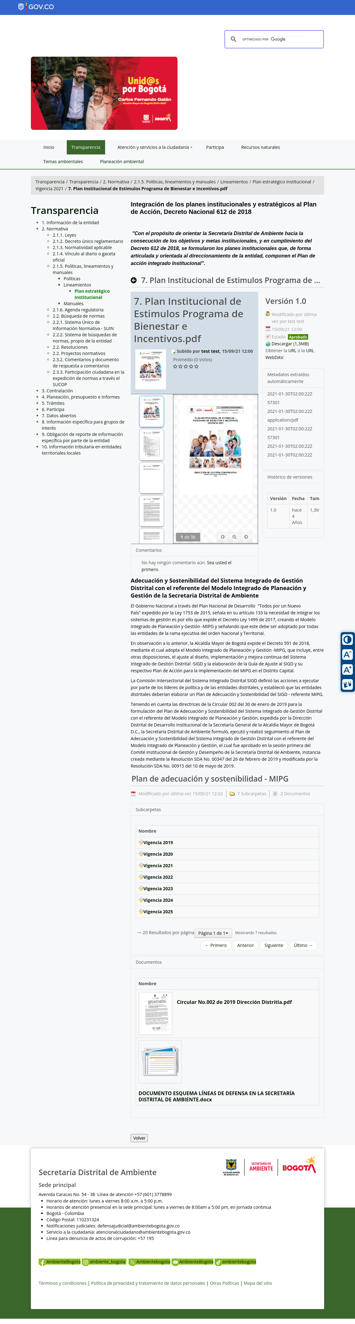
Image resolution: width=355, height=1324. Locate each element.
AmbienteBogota (59, 1262)
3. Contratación (57, 391)
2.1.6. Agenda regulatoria (78, 310)
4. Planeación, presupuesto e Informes (81, 397)
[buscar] (273, 39)
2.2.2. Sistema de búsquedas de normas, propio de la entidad (85, 338)
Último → (303, 945)
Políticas (72, 278)
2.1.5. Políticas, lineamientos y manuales (175, 182)
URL (292, 350)
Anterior (245, 945)
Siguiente (274, 945)
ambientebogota (235, 1262)
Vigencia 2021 (50, 189)
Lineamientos (234, 182)
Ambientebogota (149, 1262)
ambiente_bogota (104, 1262)
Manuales (73, 303)
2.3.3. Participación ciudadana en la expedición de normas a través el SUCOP (88, 378)
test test (210, 351)
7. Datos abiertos (59, 415)
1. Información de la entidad (70, 222)
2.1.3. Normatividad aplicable (82, 247)
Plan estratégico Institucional (282, 182)
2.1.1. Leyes (64, 235)
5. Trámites (53, 403)
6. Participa (53, 409)
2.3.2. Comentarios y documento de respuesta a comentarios (86, 363)
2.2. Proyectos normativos (79, 353)
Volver (139, 1138)
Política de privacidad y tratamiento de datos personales (148, 1283)
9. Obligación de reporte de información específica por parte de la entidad (82, 437)
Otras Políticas (224, 1283)
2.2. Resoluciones (70, 347)
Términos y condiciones (62, 1283)
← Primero (216, 945)
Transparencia (50, 182)
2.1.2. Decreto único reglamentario (88, 241)
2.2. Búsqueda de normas (79, 316)
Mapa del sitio (258, 1283)
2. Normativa (116, 182)
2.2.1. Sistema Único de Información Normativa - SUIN (83, 325)
